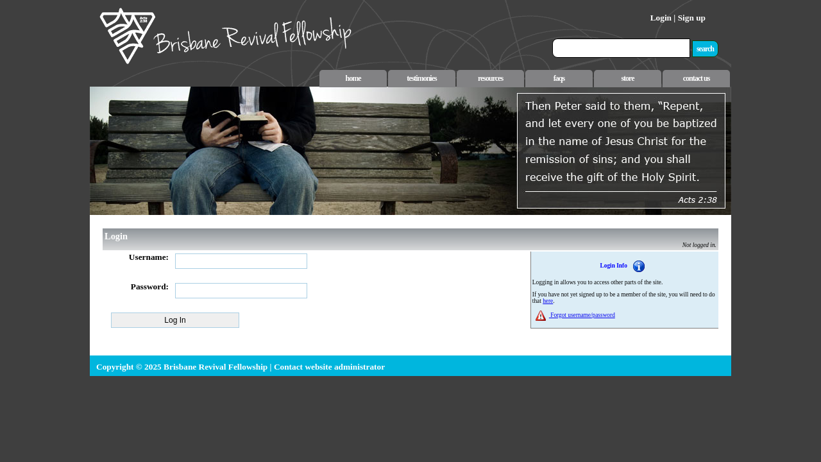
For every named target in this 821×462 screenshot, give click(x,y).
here (548, 301)
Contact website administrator (329, 367)
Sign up (692, 17)
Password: (150, 286)
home (353, 78)
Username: (149, 257)
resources (490, 78)
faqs (559, 78)
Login (661, 17)
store (627, 78)
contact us (696, 78)
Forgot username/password (582, 315)
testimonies (421, 78)
